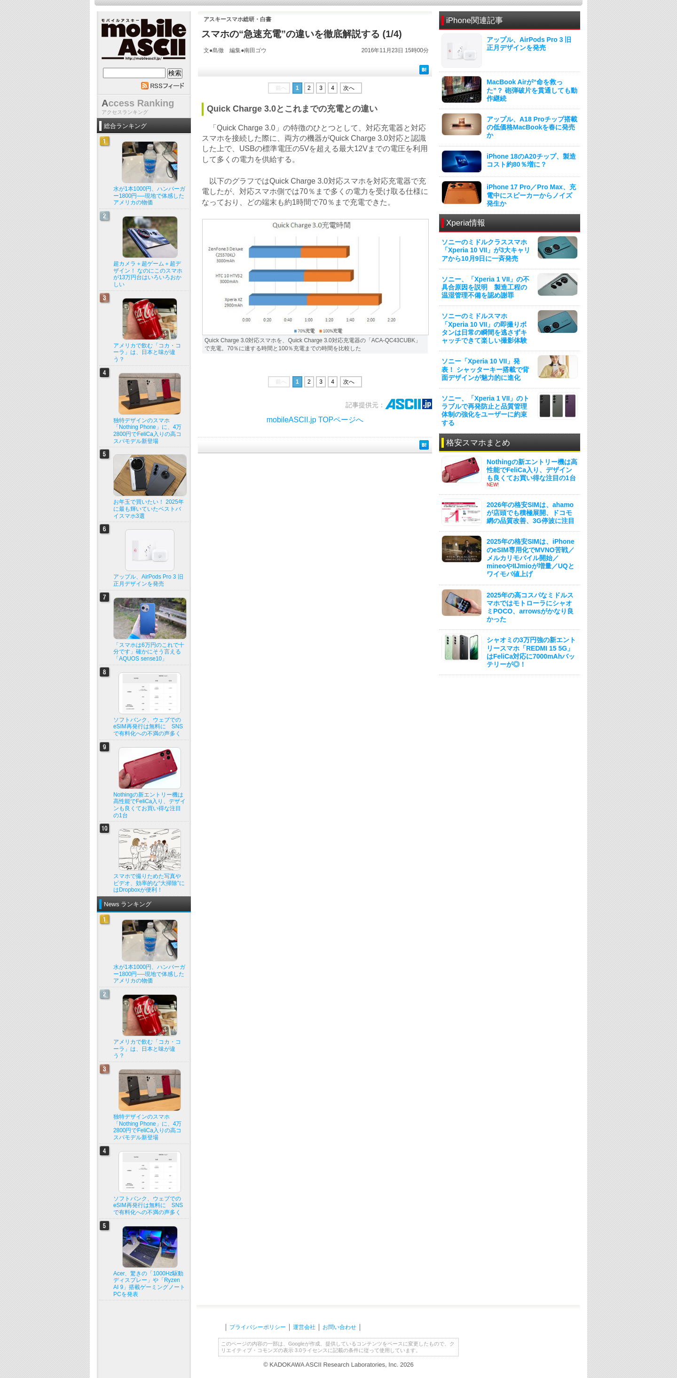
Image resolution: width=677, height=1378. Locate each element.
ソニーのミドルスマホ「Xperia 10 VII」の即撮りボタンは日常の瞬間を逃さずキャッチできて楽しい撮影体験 (484, 328)
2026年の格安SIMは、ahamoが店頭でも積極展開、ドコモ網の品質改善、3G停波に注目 (531, 512)
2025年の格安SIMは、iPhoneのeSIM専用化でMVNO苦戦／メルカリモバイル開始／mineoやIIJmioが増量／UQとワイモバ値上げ (531, 558)
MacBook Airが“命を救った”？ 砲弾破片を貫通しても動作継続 (532, 90)
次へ (348, 88)
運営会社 (304, 1327)
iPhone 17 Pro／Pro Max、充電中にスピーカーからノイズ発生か (531, 195)
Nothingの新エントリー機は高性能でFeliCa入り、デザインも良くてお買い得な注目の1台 (532, 470)
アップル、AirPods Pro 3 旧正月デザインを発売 (529, 43)
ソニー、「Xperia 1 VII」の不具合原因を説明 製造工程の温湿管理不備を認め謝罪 (485, 287)
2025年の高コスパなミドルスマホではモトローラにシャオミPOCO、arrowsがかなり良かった (530, 607)
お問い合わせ (339, 1327)
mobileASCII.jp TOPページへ (315, 420)
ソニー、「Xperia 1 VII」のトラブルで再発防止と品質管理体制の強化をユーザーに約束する (485, 411)
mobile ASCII (144, 41)
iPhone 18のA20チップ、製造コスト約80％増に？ (531, 160)
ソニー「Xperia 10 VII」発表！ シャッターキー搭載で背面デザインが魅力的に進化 (485, 369)
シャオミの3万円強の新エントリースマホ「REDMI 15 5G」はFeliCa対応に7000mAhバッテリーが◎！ (531, 652)
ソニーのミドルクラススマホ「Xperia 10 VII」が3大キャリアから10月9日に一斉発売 (485, 250)
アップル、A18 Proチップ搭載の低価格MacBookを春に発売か (532, 127)
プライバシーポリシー (257, 1327)
